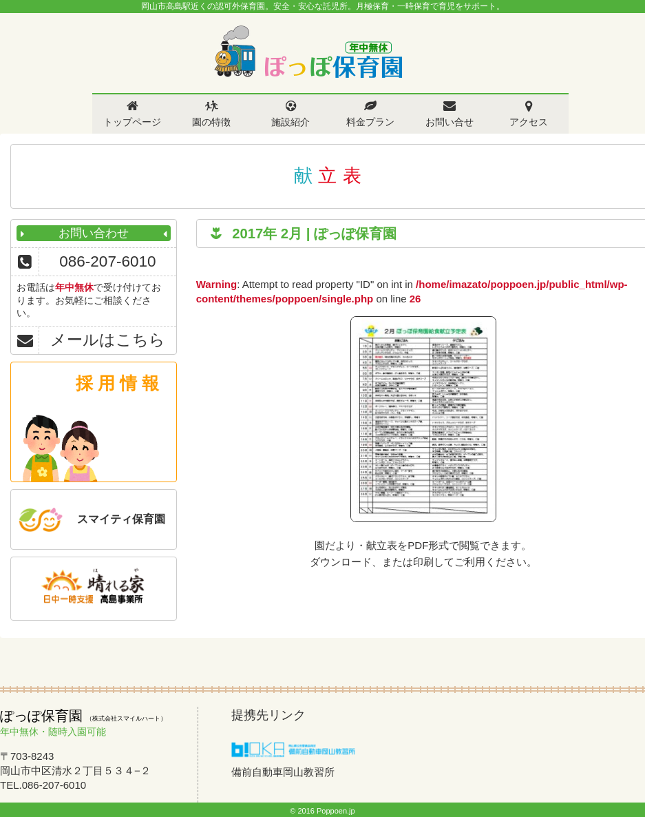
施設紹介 (290, 121)
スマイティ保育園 (121, 519)
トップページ (132, 121)
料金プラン (370, 121)
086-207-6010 (107, 261)
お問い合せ (449, 121)
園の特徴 (211, 121)
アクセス (528, 121)
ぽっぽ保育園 (307, 52)
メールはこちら (107, 340)
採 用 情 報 (117, 383)
